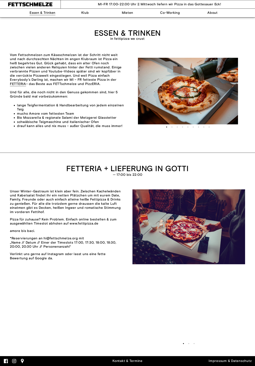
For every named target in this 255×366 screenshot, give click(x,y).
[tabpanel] (188, 91)
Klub (85, 13)
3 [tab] (177, 127)
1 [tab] (166, 127)
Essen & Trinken (42, 13)
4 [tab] (182, 127)
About (212, 13)
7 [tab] (198, 127)
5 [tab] (188, 127)
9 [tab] (209, 127)
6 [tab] (193, 127)
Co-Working (170, 13)
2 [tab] (172, 127)
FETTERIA (18, 84)
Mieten (127, 13)
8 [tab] (204, 127)
